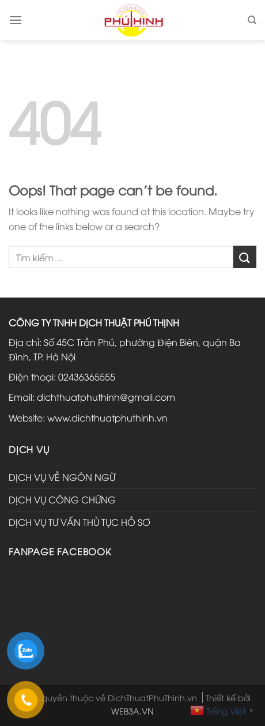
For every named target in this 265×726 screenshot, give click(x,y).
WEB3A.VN (132, 710)
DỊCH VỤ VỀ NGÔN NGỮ (62, 477)
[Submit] (244, 257)
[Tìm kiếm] (252, 20)
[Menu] (15, 20)
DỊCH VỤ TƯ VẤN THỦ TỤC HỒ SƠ (79, 522)
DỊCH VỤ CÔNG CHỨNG (62, 499)
